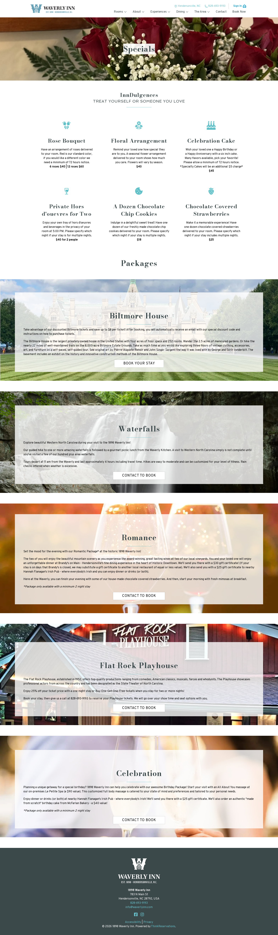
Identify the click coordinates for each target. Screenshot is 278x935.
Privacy (148, 922)
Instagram (142, 914)
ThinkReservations (163, 926)
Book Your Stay (139, 363)
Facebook (136, 914)
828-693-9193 (215, 6)
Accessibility (133, 922)
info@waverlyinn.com (139, 907)
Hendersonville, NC (187, 6)
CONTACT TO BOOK (139, 475)
